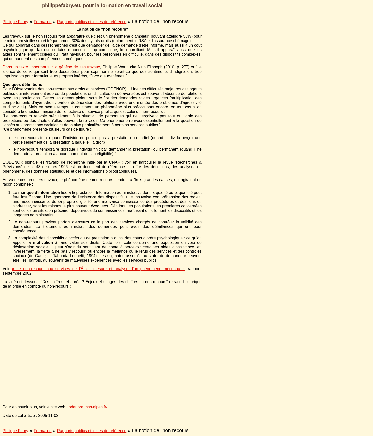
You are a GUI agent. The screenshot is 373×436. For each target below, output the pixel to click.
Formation (43, 22)
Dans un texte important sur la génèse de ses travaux (51, 67)
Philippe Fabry (15, 22)
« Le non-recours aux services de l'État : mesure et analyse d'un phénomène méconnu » (98, 269)
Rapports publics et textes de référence (91, 22)
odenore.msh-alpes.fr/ (88, 407)
